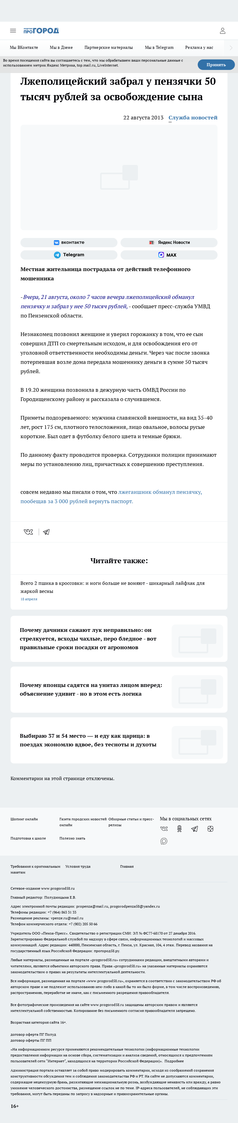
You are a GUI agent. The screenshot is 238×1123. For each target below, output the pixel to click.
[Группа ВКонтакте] (68, 242)
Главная (127, 866)
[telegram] (48, 532)
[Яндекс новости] (169, 242)
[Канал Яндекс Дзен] (210, 829)
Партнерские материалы (109, 47)
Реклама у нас (199, 47)
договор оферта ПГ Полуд (33, 1034)
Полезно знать (72, 838)
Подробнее (174, 1061)
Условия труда (77, 866)
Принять (216, 64)
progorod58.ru (104, 959)
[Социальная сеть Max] (169, 255)
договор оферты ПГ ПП (31, 1040)
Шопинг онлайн (24, 819)
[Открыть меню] (13, 30)
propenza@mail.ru (92, 906)
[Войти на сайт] (222, 30)
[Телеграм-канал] (68, 255)
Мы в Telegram (159, 47)
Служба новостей (193, 117)
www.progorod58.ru (58, 888)
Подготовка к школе (28, 838)
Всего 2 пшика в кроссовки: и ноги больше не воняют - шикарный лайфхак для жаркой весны (119, 591)
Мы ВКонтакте (24, 47)
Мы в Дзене (61, 47)
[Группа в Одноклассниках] (179, 829)
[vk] (29, 532)
